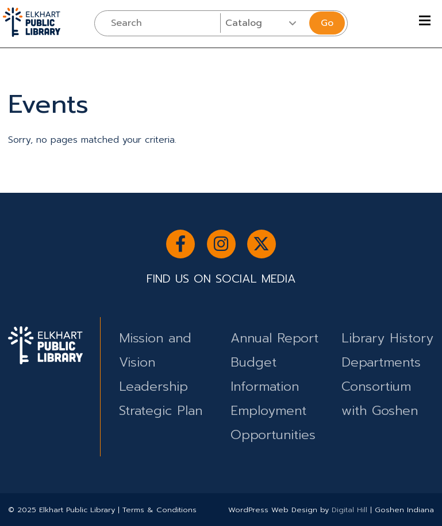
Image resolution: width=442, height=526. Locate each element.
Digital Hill (349, 509)
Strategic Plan (160, 410)
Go (327, 23)
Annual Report (274, 338)
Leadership (153, 386)
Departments (381, 362)
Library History (387, 338)
